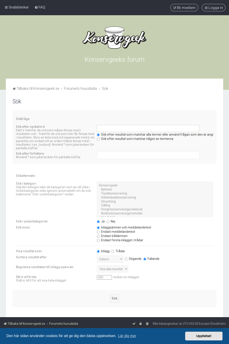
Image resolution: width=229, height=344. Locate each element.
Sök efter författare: (30, 153)
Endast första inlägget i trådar (120, 239)
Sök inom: (23, 227)
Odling (155, 205)
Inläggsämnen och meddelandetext (124, 227)
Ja (101, 221)
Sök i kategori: (26, 183)
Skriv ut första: (26, 276)
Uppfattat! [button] (204, 336)
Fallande (151, 258)
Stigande (133, 258)
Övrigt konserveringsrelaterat (155, 209)
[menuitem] (40, 7)
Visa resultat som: (29, 250)
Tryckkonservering (155, 193)
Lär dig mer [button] (127, 336)
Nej (110, 221)
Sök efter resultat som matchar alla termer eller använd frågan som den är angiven (157, 134)
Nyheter (155, 189)
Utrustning (155, 201)
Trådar (118, 250)
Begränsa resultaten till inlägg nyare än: (45, 266)
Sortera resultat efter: (31, 257)
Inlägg (103, 250)
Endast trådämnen (112, 235)
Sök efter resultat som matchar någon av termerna (135, 138)
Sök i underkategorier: (32, 221)
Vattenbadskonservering (155, 197)
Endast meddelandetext (116, 231)
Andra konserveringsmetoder (155, 213)
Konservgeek (155, 185)
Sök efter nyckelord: (30, 126)
